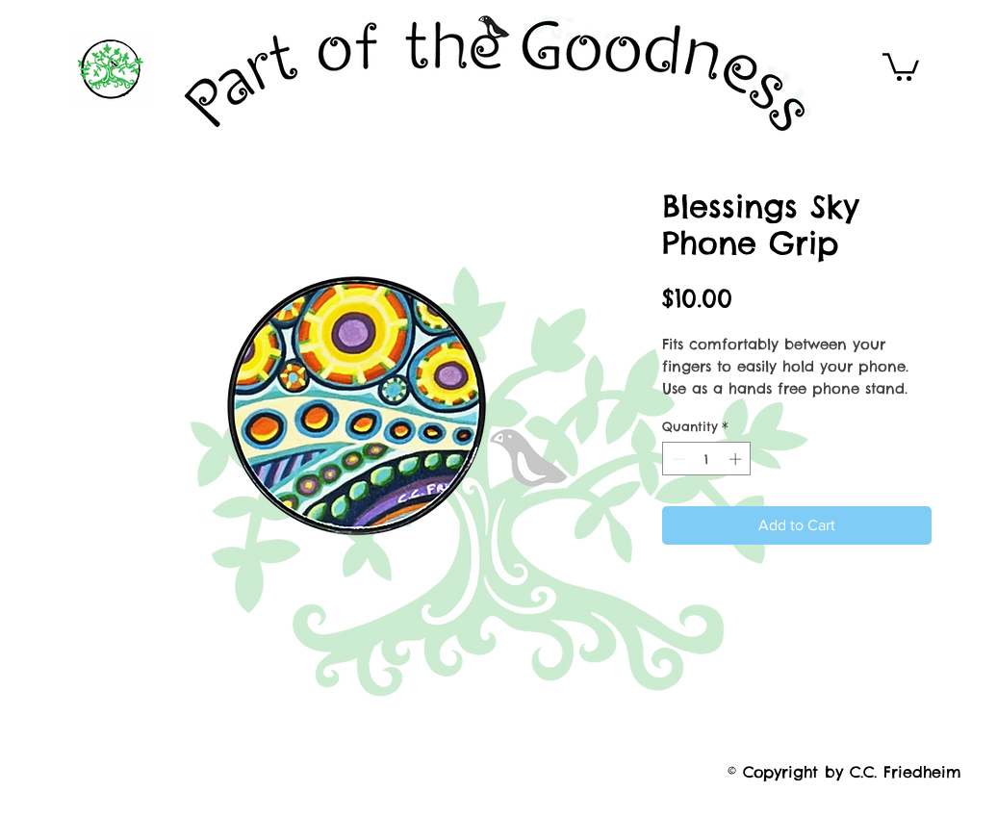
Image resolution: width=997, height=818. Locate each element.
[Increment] (737, 459)
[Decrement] (676, 459)
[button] (900, 65)
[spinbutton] (707, 459)
